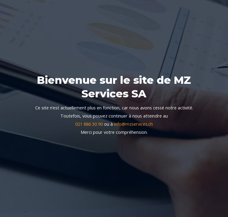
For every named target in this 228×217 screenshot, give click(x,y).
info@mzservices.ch (133, 124)
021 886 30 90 (89, 124)
